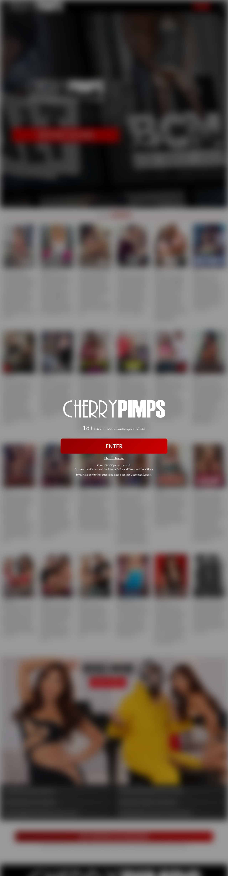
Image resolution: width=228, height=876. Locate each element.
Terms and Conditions (140, 468)
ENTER (114, 446)
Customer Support (141, 474)
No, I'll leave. (114, 458)
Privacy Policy (115, 468)
